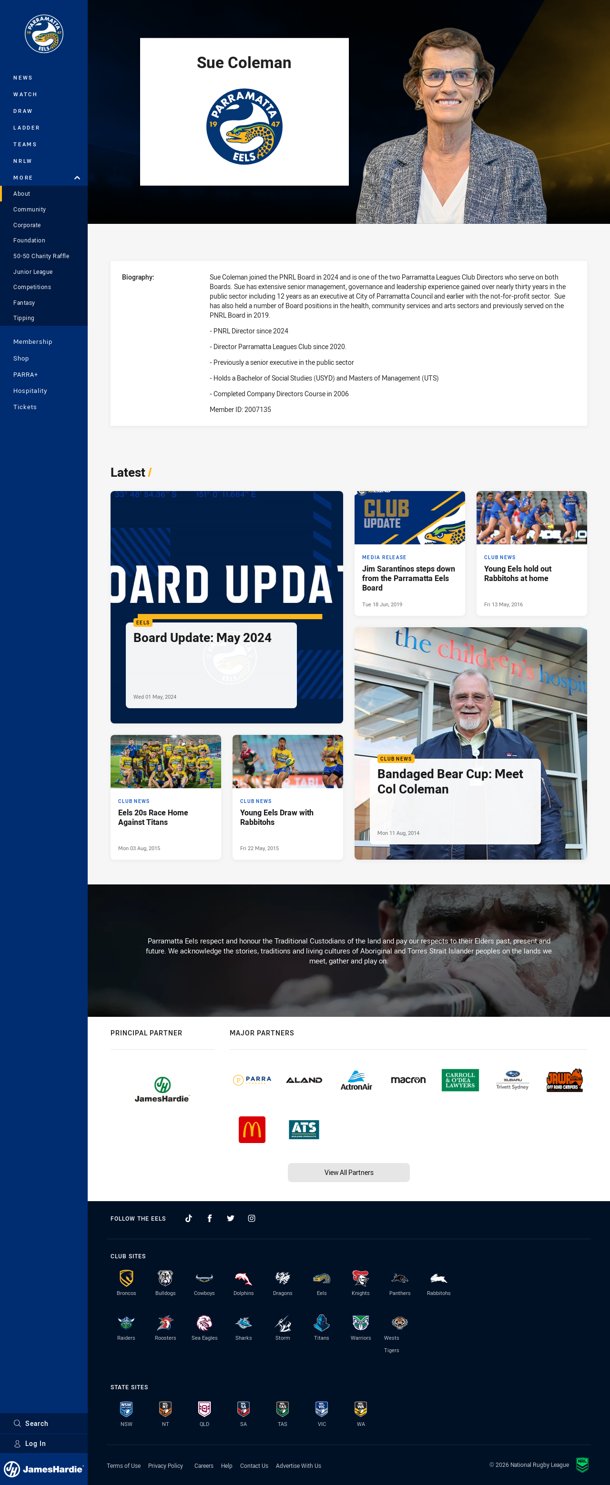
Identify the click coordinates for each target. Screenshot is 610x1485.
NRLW (23, 160)
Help (227, 1465)
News (23, 77)
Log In (29, 1443)
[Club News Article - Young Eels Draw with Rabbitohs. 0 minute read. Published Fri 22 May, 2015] (288, 797)
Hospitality (30, 390)
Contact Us (254, 1465)
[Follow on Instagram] (251, 1218)
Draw (23, 110)
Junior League (33, 271)
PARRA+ (25, 374)
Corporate (27, 225)
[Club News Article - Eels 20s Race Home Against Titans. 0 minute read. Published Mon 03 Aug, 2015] (166, 797)
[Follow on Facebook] (210, 1218)
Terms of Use (124, 1465)
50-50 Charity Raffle (41, 256)
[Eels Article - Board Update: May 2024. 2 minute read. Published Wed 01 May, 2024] (227, 607)
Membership (32, 341)
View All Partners (349, 1172)
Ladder (27, 127)
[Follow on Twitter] (230, 1218)
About (21, 193)
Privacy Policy (165, 1465)
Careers (204, 1465)
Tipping (24, 317)
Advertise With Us (298, 1465)
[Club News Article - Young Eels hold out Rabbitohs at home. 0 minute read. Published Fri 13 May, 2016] (532, 553)
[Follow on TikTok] (189, 1218)
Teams (25, 144)
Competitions (32, 287)
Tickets (25, 406)
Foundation (29, 240)
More (46, 177)
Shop (21, 358)
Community (29, 209)
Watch (25, 94)
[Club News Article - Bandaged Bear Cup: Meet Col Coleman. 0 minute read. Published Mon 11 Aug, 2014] (471, 743)
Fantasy (24, 302)
